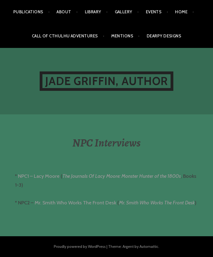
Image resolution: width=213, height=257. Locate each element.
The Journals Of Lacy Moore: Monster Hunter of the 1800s (121, 176)
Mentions (122, 36)
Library (93, 11)
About (64, 11)
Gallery (123, 11)
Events (154, 11)
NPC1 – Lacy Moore (39, 176)
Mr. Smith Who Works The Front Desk (75, 203)
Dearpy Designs (164, 36)
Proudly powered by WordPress (80, 246)
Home (181, 11)
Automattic (149, 246)
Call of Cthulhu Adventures (65, 36)
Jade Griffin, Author (106, 81)
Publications (28, 11)
